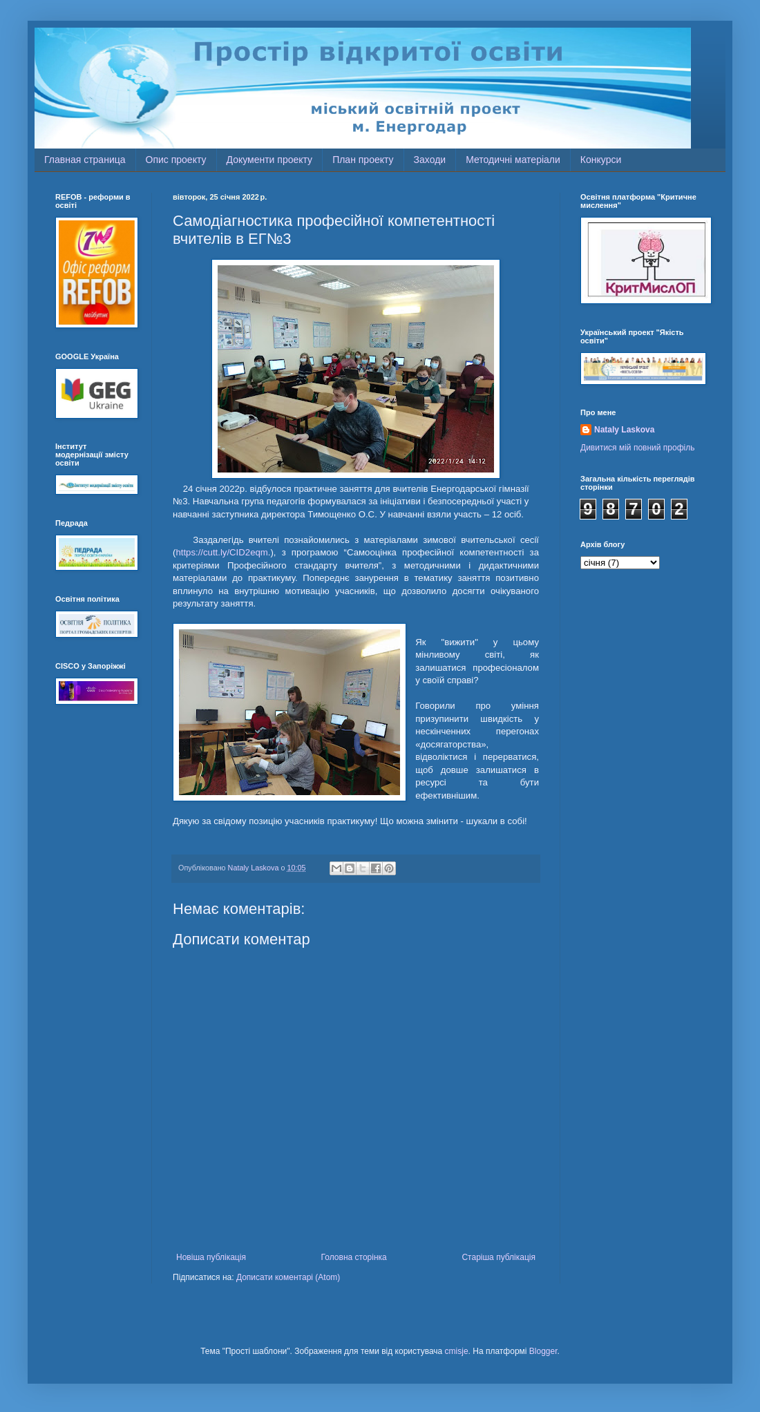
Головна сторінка (354, 1257)
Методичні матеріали (513, 159)
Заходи (430, 159)
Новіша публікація (211, 1257)
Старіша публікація (498, 1257)
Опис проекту (176, 159)
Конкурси (600, 159)
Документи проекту (270, 159)
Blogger (543, 1351)
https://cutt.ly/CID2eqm (221, 552)
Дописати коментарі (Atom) (288, 1277)
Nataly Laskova (624, 430)
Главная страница (85, 159)
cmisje (456, 1351)
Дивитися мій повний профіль (637, 447)
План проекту (362, 159)
